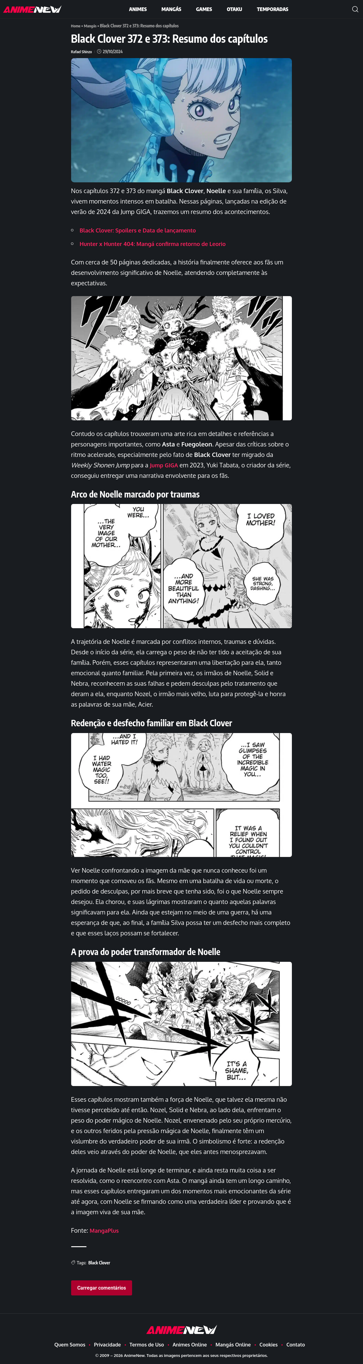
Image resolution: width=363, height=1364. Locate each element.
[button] (355, 9)
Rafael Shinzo (82, 51)
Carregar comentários (101, 1288)
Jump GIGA (165, 465)
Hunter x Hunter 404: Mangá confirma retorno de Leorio (161, 244)
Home (76, 25)
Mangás (92, 25)
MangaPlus (106, 1230)
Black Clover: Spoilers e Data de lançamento (144, 230)
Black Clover (99, 1262)
